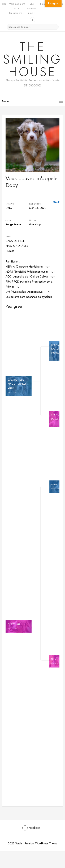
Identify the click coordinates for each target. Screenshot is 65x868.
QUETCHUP (14, 626)
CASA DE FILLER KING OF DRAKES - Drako (18, 385)
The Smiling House (32, 59)
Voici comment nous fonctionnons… (17, 8)
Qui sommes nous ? (31, 8)
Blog (4, 4)
